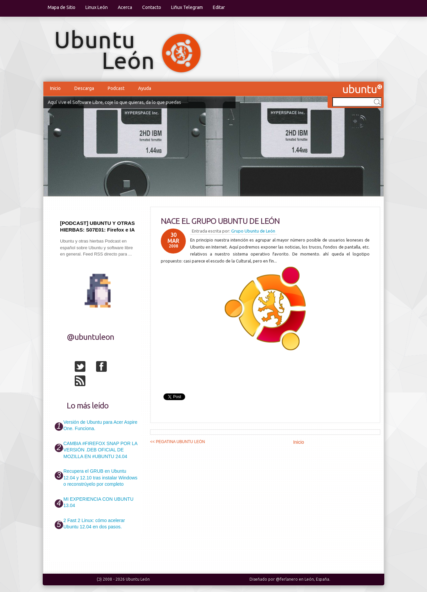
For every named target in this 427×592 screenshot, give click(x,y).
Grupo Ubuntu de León (253, 231)
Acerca (125, 7)
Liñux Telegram (187, 7)
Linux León (96, 7)
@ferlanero (287, 579)
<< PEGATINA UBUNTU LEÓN (177, 441)
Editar (219, 7)
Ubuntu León (138, 579)
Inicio (55, 88)
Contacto (151, 7)
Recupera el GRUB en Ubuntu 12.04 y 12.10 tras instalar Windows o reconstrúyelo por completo (100, 477)
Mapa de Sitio (61, 7)
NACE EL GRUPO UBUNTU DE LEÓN (220, 221)
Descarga (84, 88)
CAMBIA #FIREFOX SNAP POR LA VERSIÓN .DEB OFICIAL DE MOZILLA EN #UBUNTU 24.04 (100, 450)
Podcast (116, 88)
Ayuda (144, 88)
